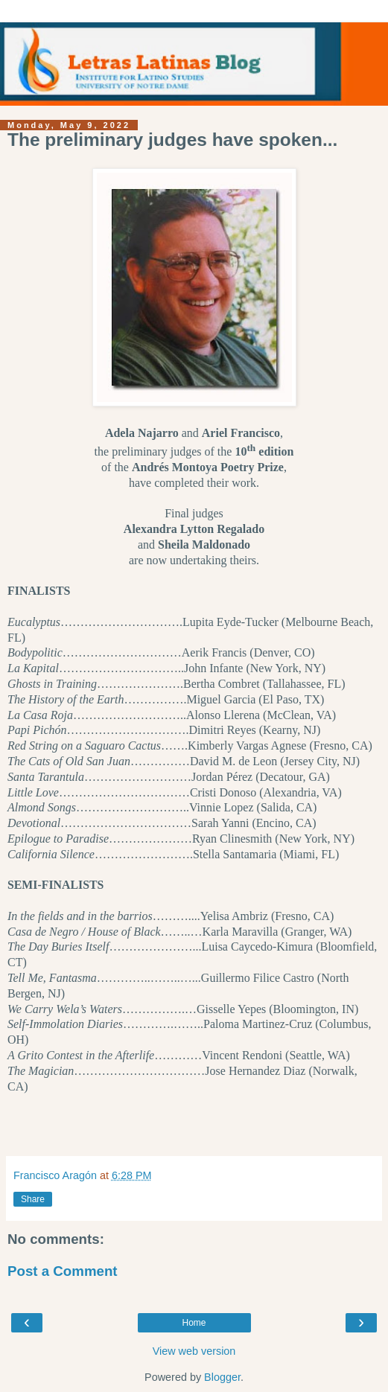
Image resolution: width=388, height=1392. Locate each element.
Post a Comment (62, 1271)
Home (194, 1323)
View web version (194, 1351)
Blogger (222, 1377)
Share (33, 1199)
